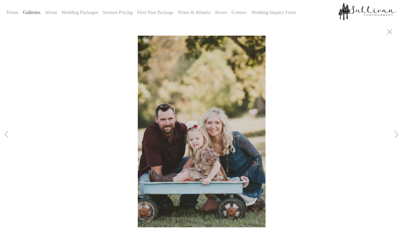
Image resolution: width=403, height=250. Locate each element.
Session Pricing (118, 12)
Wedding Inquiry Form (273, 12)
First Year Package (155, 12)
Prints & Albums (194, 12)
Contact (239, 12)
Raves (221, 12)
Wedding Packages (80, 12)
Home (12, 12)
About (51, 12)
